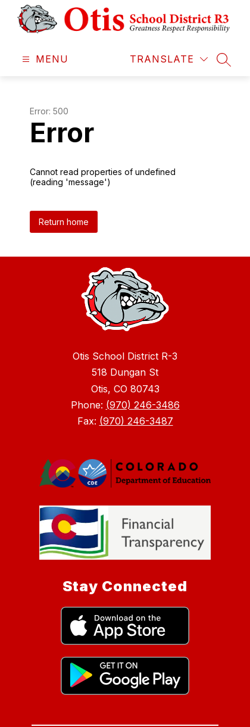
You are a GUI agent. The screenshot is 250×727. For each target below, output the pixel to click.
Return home (64, 222)
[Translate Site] (169, 59)
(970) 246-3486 (143, 405)
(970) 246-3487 (136, 421)
